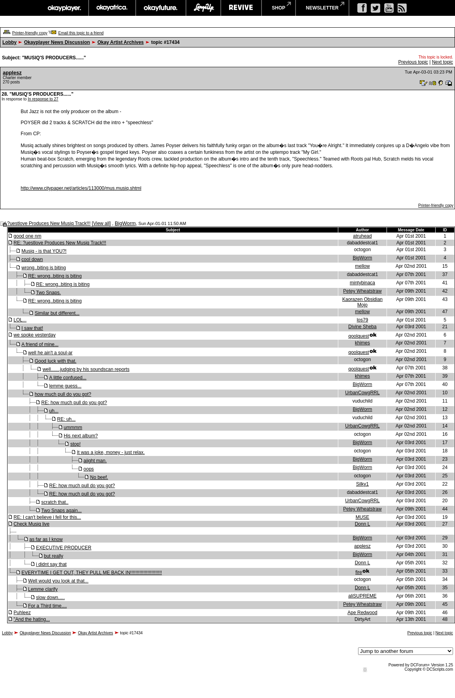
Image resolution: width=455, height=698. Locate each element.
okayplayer (64, 8)
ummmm (73, 427)
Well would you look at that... (58, 581)
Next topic (442, 62)
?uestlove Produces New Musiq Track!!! (49, 223)
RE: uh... (66, 419)
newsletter (322, 8)
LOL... (20, 320)
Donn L (362, 524)
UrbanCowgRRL (362, 392)
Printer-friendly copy (29, 33)
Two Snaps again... (61, 510)
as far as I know (46, 539)
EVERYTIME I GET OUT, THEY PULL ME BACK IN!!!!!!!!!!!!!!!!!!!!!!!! (91, 572)
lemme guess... (65, 386)
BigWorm (125, 223)
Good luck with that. (55, 361)
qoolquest (358, 336)
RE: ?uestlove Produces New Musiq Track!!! (59, 243)
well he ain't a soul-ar (50, 353)
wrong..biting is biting (43, 267)
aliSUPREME (362, 596)
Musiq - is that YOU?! (43, 251)
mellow (362, 266)
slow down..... (50, 597)
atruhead (362, 236)
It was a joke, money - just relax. (110, 452)
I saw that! (32, 328)
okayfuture (161, 8)
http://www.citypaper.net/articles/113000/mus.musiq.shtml (81, 188)
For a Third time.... (47, 606)
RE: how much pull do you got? (74, 402)
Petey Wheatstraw (362, 291)
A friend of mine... (39, 344)
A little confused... (67, 377)
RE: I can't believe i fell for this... (47, 517)
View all (101, 223)
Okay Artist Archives (120, 42)
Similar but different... (57, 313)
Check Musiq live (31, 524)
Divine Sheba (362, 326)
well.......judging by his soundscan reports (86, 369)
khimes (362, 343)
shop (278, 8)
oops (88, 469)
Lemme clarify (43, 589)
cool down (32, 259)
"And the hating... (31, 619)
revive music (241, 8)
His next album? (81, 436)
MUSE (363, 517)
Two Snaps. (48, 292)
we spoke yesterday (34, 335)
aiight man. (95, 460)
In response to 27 (43, 99)
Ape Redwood (362, 612)
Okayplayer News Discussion (57, 42)
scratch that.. (54, 502)
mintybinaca (362, 283)
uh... (53, 411)
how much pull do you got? (63, 394)
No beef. (99, 477)
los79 (362, 320)
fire (358, 572)
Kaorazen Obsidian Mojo (362, 302)
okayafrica (112, 8)
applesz (12, 73)
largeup (203, 8)
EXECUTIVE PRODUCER (63, 547)
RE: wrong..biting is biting (55, 276)
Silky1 (362, 484)
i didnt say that (51, 564)
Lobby (9, 42)
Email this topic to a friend (81, 33)
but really (53, 556)
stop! (75, 444)
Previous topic (413, 62)
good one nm (27, 236)
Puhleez (21, 612)
